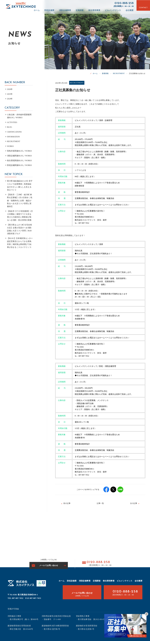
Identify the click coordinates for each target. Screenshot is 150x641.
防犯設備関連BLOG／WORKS (19, 165)
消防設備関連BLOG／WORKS (19, 156)
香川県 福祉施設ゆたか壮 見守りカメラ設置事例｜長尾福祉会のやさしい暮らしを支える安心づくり (19, 185)
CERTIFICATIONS (14, 132)
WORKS (10, 146)
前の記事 (66, 503)
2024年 (10, 99)
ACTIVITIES (12, 122)
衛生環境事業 (94, 10)
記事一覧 (100, 503)
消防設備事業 (65, 10)
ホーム (37, 10)
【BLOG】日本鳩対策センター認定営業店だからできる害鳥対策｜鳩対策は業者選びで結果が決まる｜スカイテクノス (20, 243)
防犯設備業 (49, 10)
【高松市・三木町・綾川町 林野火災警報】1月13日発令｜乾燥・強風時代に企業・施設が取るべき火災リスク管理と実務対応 (19, 201)
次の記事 (133, 503)
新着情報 (105, 73)
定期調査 (80, 10)
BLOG (9, 127)
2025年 (10, 94)
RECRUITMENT (119, 73)
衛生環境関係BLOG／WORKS (19, 161)
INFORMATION (13, 137)
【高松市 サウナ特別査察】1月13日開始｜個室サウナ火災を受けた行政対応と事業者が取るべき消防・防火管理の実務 (20, 216)
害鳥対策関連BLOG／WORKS (19, 151)
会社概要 (130, 10)
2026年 (10, 89)
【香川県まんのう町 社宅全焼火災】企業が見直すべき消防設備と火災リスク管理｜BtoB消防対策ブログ (19, 229)
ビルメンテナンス (113, 10)
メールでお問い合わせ (48, 565)
